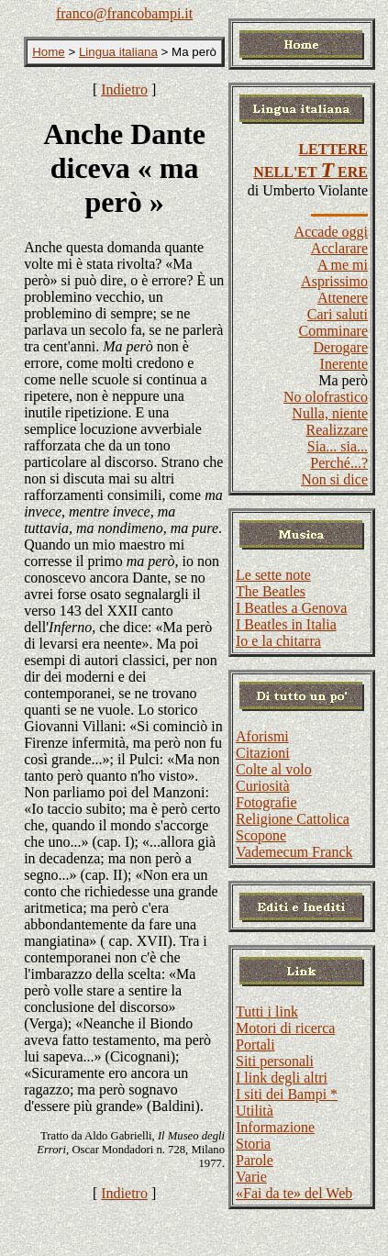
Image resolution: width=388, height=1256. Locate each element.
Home (48, 52)
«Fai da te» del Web (294, 1193)
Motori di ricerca (285, 1028)
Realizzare (337, 430)
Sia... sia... (337, 446)
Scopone (261, 835)
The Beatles (270, 591)
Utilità (254, 1110)
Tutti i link (267, 1011)
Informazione (275, 1127)
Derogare (340, 347)
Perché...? (339, 463)
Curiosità (263, 786)
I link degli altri (281, 1077)
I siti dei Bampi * (287, 1094)
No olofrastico (325, 397)
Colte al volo (274, 769)
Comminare (333, 331)
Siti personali (275, 1061)
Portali (255, 1044)
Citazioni (263, 753)
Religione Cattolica (292, 819)
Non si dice (334, 479)
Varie (251, 1176)
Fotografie (266, 802)
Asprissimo (334, 281)
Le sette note (273, 575)
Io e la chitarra (278, 641)
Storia (253, 1143)
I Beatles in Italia (286, 624)
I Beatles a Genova (291, 608)
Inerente (344, 364)
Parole (254, 1160)
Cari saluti (337, 314)
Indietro (124, 89)
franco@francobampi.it (124, 13)
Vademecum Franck (294, 852)
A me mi (342, 264)
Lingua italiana (118, 52)
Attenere (342, 298)
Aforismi (262, 736)
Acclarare (339, 248)
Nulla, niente (330, 413)
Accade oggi (331, 231)
